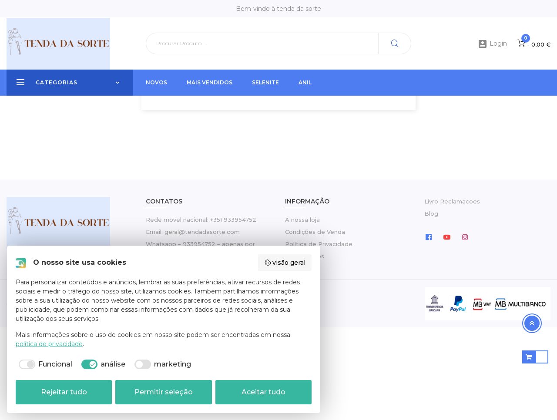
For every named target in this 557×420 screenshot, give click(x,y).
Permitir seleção (163, 392)
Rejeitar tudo (64, 392)
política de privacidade (49, 344)
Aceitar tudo (263, 392)
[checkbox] (44, 364)
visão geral (285, 263)
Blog (431, 306)
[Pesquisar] (278, 43)
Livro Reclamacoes (452, 293)
